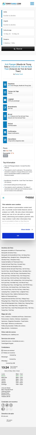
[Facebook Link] (3, 405)
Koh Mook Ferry (23, 282)
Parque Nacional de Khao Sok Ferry (11, 298)
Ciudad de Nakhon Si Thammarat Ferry (12, 262)
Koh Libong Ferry (27, 280)
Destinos (7, 316)
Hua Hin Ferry (5, 271)
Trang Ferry (4, 310)
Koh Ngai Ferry (18, 285)
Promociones (5, 319)
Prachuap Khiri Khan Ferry (26, 301)
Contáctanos (13, 328)
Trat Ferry (11, 310)
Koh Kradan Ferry (24, 278)
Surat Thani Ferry (6, 308)
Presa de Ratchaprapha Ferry (9, 303)
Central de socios (6, 341)
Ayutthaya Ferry (5, 257)
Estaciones (27, 316)
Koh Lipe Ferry (5, 282)
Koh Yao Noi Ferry (6, 289)
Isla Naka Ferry (27, 271)
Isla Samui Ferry (5, 273)
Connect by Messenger (8, 356)
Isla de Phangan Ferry (16, 271)
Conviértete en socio (18, 341)
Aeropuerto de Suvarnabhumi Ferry (11, 255)
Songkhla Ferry (23, 305)
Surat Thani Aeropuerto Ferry (19, 308)
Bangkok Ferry (15, 257)
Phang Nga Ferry (5, 301)
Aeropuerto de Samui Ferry (8, 252)
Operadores (24, 319)
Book (5, 155)
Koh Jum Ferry (5, 278)
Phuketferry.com (5, 334)
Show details (25, 229)
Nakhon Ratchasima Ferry (21, 294)
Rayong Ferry (29, 303)
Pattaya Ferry (25, 298)
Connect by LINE (8, 363)
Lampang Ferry (5, 291)
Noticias (17, 319)
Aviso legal (4, 323)
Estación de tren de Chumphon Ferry (11, 266)
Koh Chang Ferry (24, 275)
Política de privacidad (7, 326)
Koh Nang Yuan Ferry (7, 285)
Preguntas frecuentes (14, 321)
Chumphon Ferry (14, 259)
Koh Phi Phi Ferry (27, 285)
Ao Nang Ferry (26, 255)
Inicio (2, 316)
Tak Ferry (30, 308)
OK (18, 235)
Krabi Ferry (26, 289)
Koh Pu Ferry (4, 287)
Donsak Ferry (21, 264)
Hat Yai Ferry (26, 269)
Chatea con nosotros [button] (8, 353)
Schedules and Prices (17, 316)
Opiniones (4, 321)
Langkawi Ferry (24, 291)
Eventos (12, 319)
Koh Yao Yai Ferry (17, 289)
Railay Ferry (21, 303)
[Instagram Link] (11, 405)
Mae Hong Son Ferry (7, 294)
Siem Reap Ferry (13, 305)
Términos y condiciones (15, 323)
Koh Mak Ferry (14, 282)
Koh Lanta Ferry (5, 280)
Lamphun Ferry (15, 291)
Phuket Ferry (15, 301)
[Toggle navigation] (33, 3)
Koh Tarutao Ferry (24, 287)
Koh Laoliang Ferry (16, 280)
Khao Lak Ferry (5, 275)
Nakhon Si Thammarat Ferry (9, 296)
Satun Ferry (4, 305)
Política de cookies (19, 326)
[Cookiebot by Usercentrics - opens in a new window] (25, 197)
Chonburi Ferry (5, 259)
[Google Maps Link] (3, 409)
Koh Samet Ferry (13, 287)
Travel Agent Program (7, 343)
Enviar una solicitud (7, 350)
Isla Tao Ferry (14, 273)
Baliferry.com (15, 334)
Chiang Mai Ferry (24, 257)
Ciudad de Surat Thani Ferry (9, 264)
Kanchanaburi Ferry (24, 273)
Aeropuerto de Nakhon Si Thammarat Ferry (13, 250)
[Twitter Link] (7, 405)
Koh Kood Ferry (14, 278)
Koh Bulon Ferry (15, 275)
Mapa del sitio (5, 328)
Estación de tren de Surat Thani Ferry (11, 269)
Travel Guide (24, 321)
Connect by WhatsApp (8, 360)
